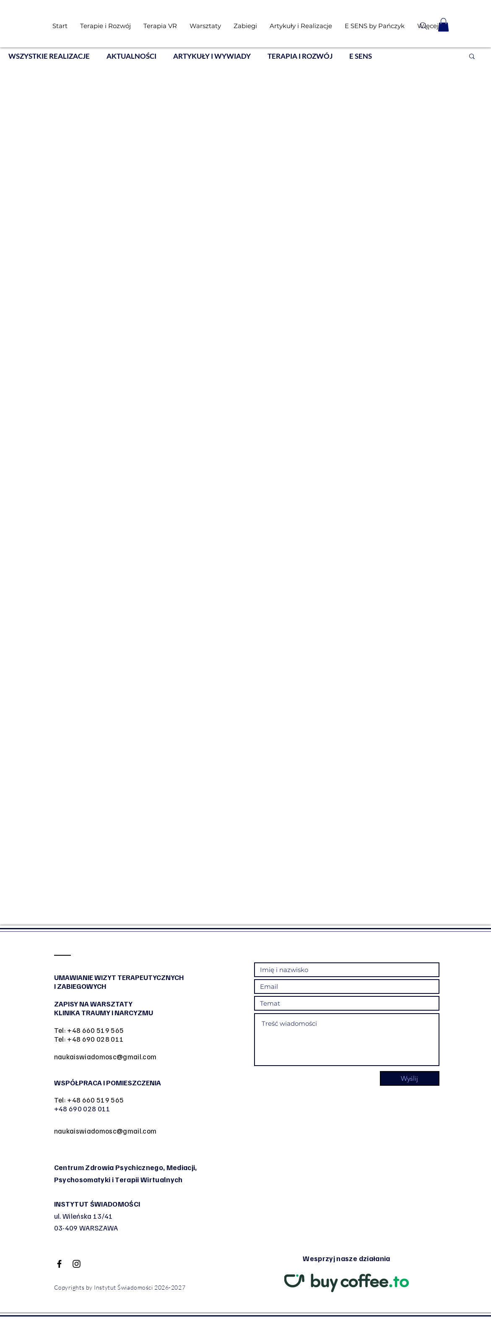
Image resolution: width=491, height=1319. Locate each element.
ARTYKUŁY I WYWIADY (212, 56)
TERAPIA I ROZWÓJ (300, 56)
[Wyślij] (409, 1078)
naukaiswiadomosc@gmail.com (105, 1056)
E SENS (360, 56)
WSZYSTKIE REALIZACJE (49, 56)
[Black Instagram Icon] (76, 1264)
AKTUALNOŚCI (131, 56)
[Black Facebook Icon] (59, 1264)
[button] (443, 24)
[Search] (424, 26)
